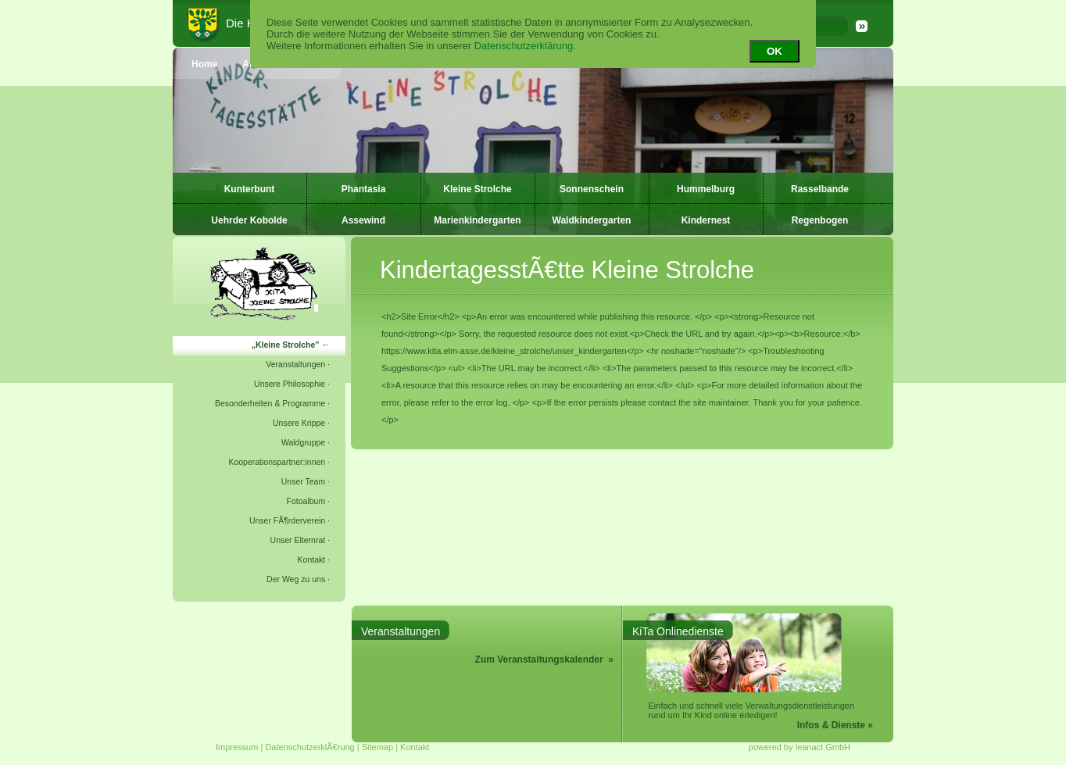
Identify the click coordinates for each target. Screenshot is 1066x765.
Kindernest (706, 220)
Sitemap (377, 747)
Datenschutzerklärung (523, 46)
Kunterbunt (249, 189)
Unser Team (303, 481)
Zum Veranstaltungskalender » (544, 659)
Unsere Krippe (299, 422)
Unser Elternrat (298, 540)
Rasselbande (820, 189)
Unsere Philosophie (289, 383)
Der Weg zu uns (295, 579)
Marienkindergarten (477, 220)
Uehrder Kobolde (249, 220)
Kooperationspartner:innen (276, 462)
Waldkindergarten (592, 220)
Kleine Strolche (477, 189)
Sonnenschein (592, 189)
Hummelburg (706, 189)
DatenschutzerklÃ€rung (309, 747)
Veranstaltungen (295, 364)
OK (774, 51)
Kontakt (312, 559)
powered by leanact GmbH (799, 747)
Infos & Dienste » (835, 725)
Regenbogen (820, 220)
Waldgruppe (303, 442)
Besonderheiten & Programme (270, 403)
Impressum (237, 747)
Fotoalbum (306, 501)
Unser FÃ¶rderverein (287, 520)
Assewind (363, 220)
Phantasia (364, 189)
